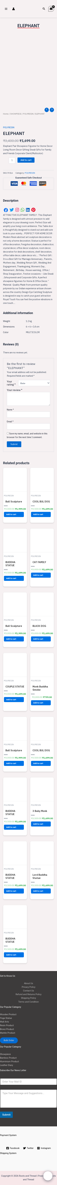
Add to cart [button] (11, 513)
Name (10, 408)
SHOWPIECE (15, 112)
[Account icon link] (13, 8)
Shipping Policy (28, 997)
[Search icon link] (44, 9)
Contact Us (28, 989)
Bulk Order (9, 1039)
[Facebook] (12, 1147)
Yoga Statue (6, 1017)
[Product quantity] (12, 159)
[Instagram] (44, 1147)
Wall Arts (4, 1020)
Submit (6, 1113)
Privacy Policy (28, 986)
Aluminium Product (9, 1060)
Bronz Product (7, 1028)
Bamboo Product (8, 1056)
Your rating (11, 382)
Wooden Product (8, 1013)
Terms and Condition (28, 1000)
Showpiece (5, 1053)
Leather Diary (6, 1064)
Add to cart (26, 159)
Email (10, 420)
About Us (28, 982)
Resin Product (7, 1024)
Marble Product (7, 1031)
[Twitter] (28, 1147)
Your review (14, 389)
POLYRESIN (28, 112)
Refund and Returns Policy (28, 993)
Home (6, 112)
